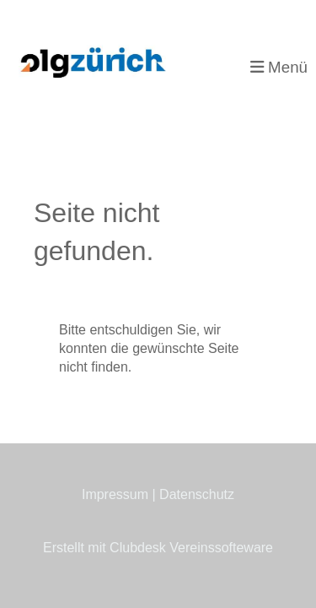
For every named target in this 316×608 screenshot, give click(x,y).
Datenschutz (196, 494)
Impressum (115, 494)
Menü (279, 67)
